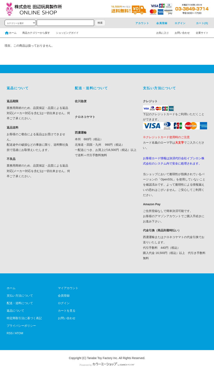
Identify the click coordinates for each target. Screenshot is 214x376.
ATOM (19, 333)
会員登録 (159, 23)
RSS (10, 333)
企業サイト (199, 32)
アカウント (139, 23)
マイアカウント (68, 288)
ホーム (11, 32)
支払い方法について (20, 295)
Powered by (107, 365)
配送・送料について (20, 303)
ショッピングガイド (65, 32)
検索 (100, 22)
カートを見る (66, 310)
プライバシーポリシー (21, 325)
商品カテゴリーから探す (33, 32)
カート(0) (199, 23)
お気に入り (160, 32)
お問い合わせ (180, 32)
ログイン (178, 23)
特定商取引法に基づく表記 (24, 318)
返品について (15, 310)
